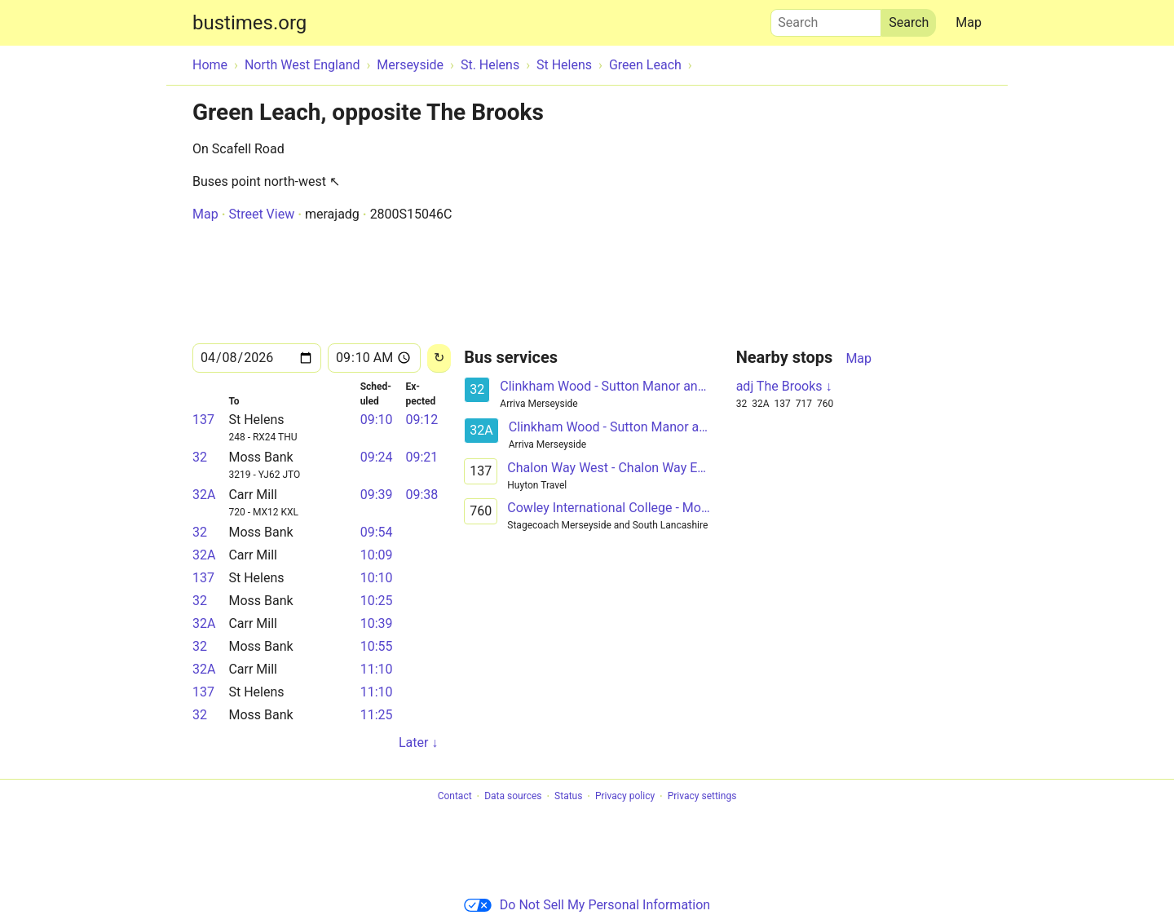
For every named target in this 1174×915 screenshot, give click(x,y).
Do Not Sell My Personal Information (587, 905)
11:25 (376, 715)
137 (203, 419)
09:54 (376, 532)
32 (199, 457)
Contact (455, 796)
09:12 (421, 419)
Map (969, 22)
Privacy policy (625, 796)
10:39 (376, 623)
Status (568, 796)
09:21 (421, 457)
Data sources (512, 796)
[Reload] (439, 358)
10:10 (376, 578)
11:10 (376, 669)
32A (203, 494)
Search (825, 19)
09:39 (376, 494)
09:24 (376, 457)
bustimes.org (249, 22)
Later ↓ (418, 742)
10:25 (376, 600)
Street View (261, 214)
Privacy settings (702, 796)
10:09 (376, 555)
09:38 (421, 494)
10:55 (376, 646)
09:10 (376, 419)
